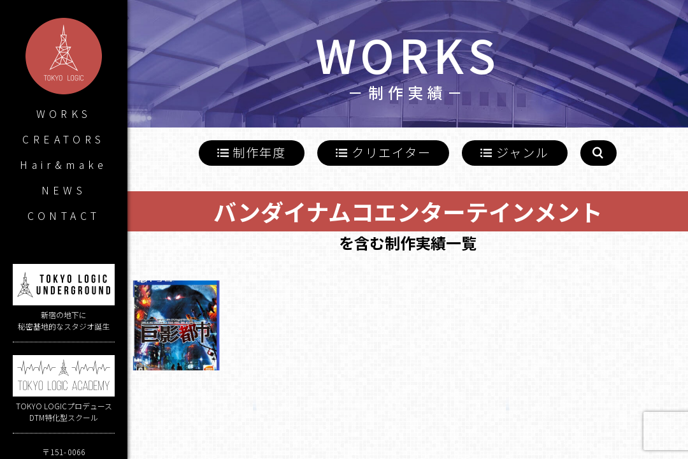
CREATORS (63, 139)
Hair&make (64, 164)
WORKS (64, 113)
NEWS (64, 190)
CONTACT (64, 215)
